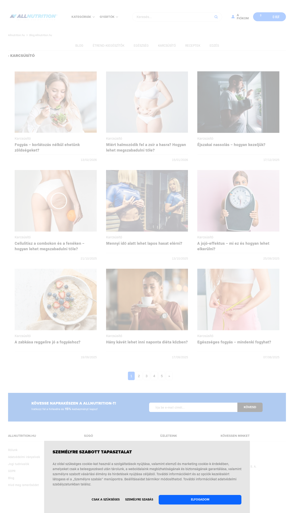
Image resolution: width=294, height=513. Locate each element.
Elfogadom (200, 499)
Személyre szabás (139, 499)
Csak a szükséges (106, 499)
